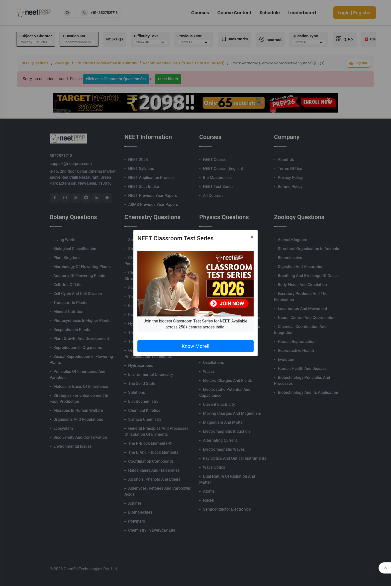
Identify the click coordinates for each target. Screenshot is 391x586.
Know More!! (195, 346)
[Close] (252, 237)
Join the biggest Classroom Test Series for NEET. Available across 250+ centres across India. (195, 324)
